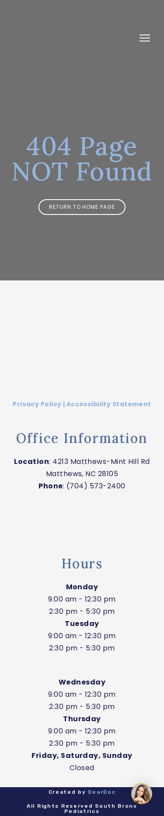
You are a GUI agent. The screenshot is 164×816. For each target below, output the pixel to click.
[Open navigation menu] (145, 38)
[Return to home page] (73, 38)
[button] (82, 207)
